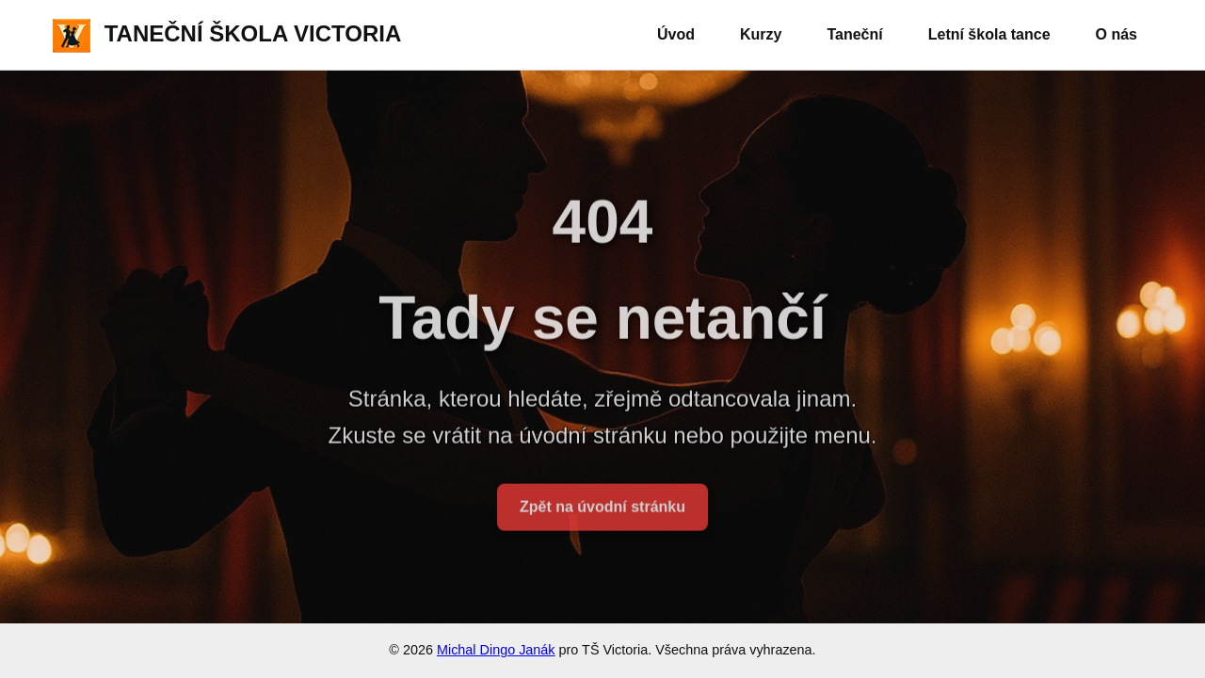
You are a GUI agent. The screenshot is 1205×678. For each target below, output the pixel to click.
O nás (1116, 34)
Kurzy (760, 34)
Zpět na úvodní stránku (602, 513)
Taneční (854, 34)
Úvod (676, 34)
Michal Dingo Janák (496, 649)
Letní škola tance (989, 34)
